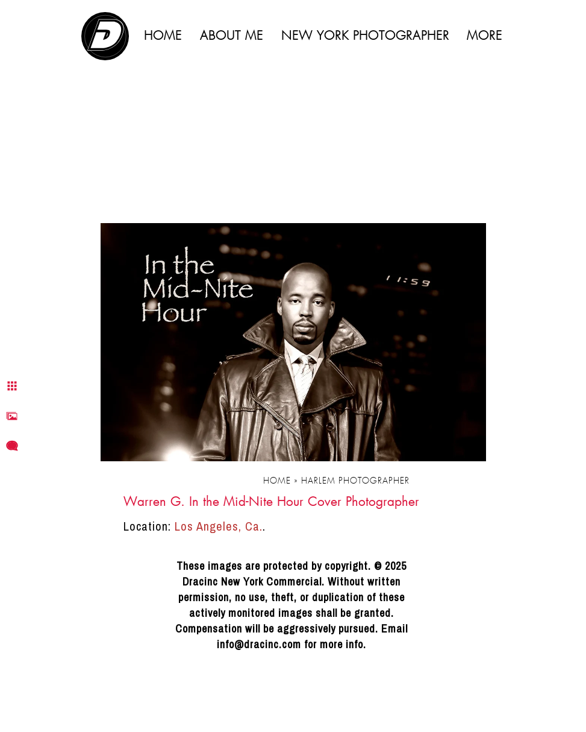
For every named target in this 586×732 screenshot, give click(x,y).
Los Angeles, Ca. (219, 526)
